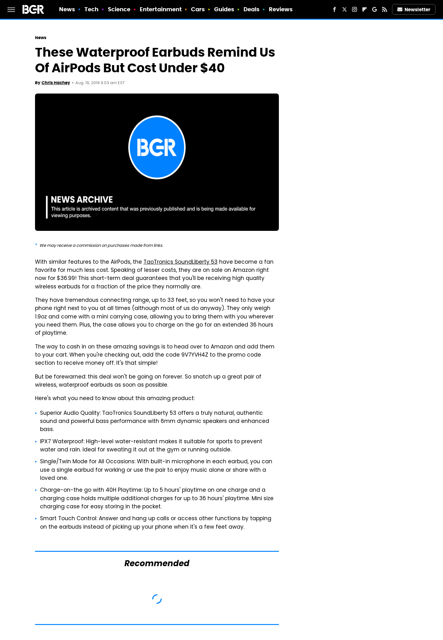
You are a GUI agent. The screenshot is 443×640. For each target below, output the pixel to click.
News (67, 9)
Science (119, 9)
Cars (198, 9)
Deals (252, 9)
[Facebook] (334, 9)
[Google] (374, 9)
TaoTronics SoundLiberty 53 (180, 262)
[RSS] (384, 9)
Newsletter (413, 10)
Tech (91, 9)
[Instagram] (354, 9)
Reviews (281, 9)
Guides (224, 9)
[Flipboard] (364, 9)
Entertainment (161, 9)
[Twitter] (344, 9)
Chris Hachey (56, 82)
